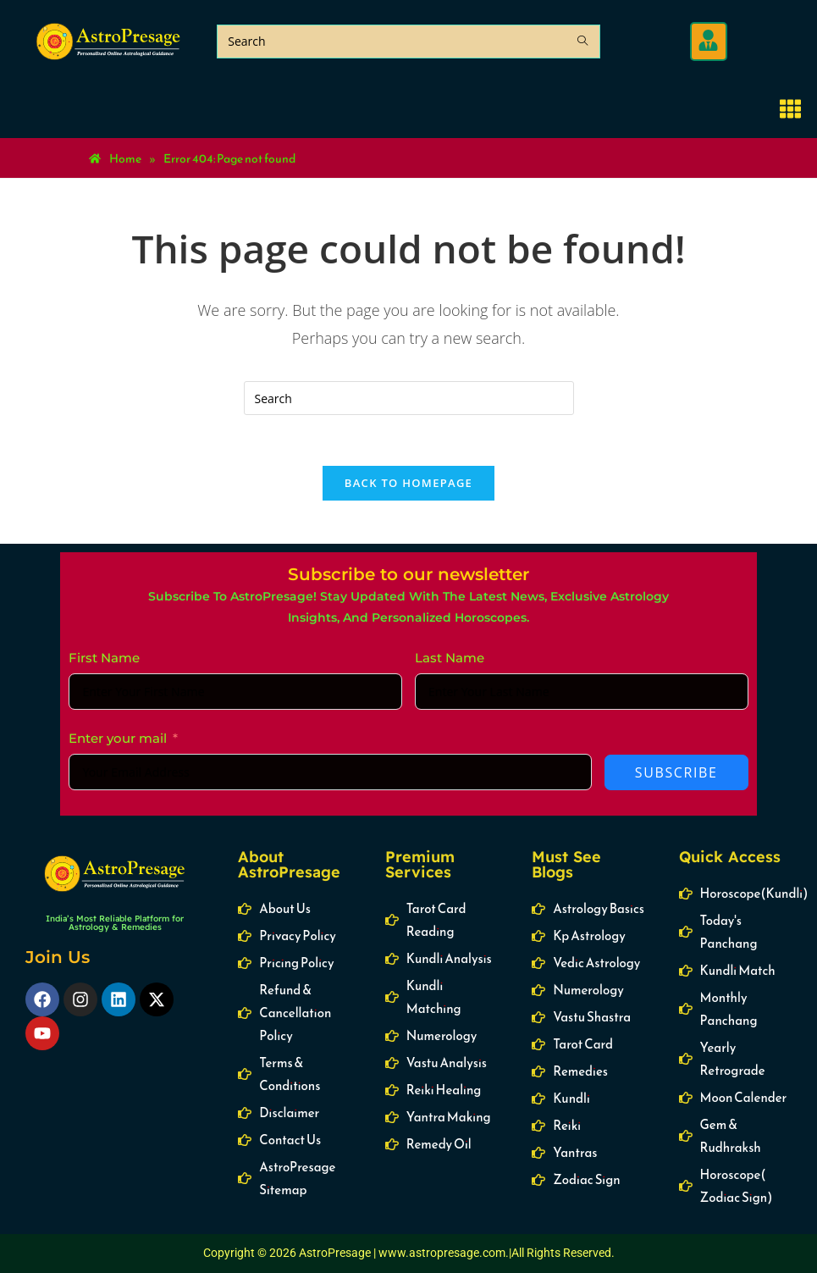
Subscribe (676, 773)
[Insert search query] (409, 398)
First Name (104, 658)
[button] (708, 41)
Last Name (449, 658)
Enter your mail (118, 739)
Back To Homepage (408, 483)
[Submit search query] (583, 41)
